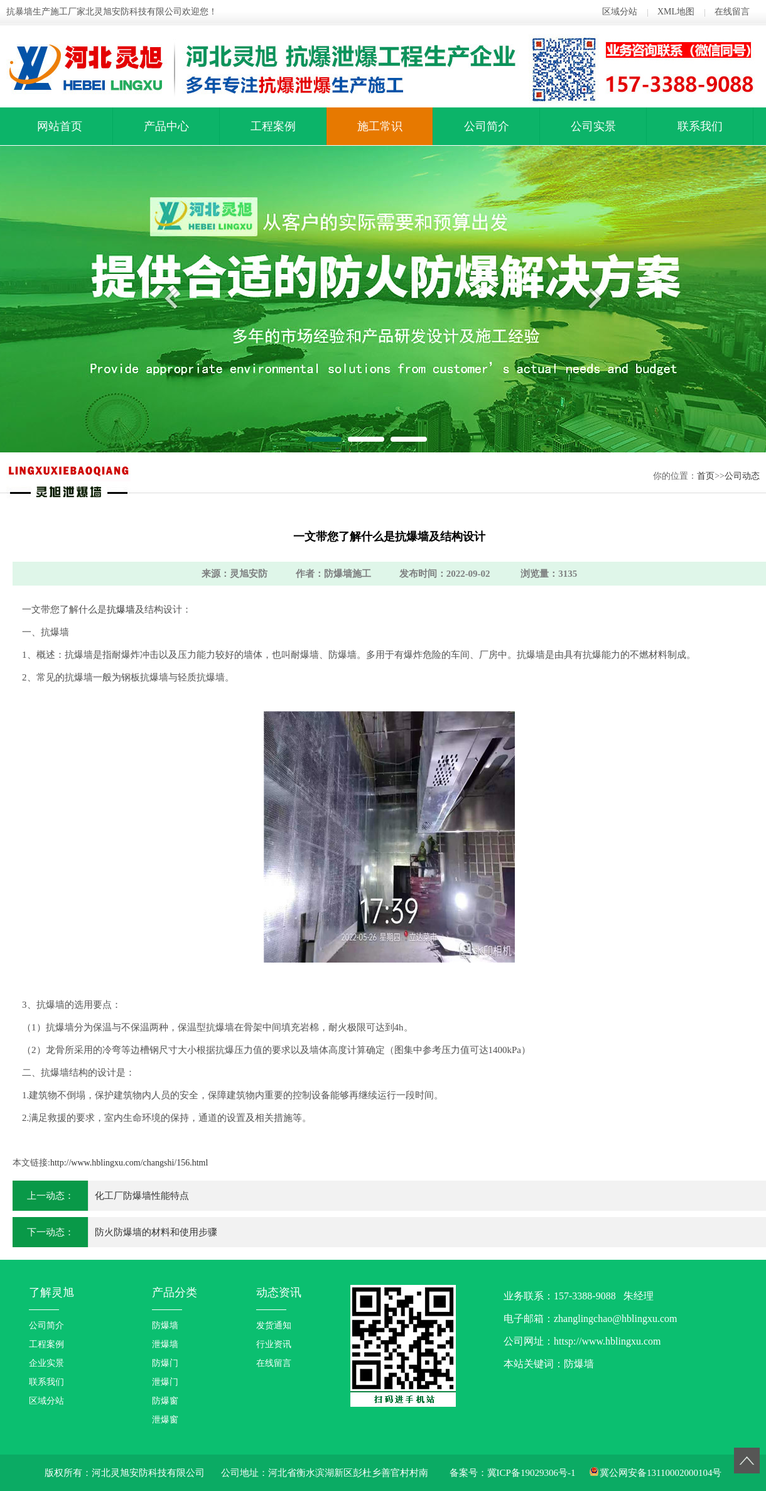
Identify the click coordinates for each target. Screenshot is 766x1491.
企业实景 (46, 1363)
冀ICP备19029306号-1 (531, 1473)
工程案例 (273, 126)
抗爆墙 (121, 609)
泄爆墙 (165, 1344)
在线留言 (732, 11)
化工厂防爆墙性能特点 (142, 1196)
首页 (706, 476)
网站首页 (59, 126)
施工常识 (379, 126)
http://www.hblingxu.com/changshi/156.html (129, 1162)
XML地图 (675, 11)
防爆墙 (165, 1325)
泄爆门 (165, 1382)
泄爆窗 (165, 1419)
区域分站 (619, 11)
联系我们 (700, 126)
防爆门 (165, 1363)
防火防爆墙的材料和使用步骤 (156, 1232)
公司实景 (593, 126)
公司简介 (486, 126)
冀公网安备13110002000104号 (660, 1473)
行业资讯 (273, 1344)
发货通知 (273, 1325)
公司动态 (742, 476)
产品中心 (166, 126)
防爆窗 (165, 1401)
